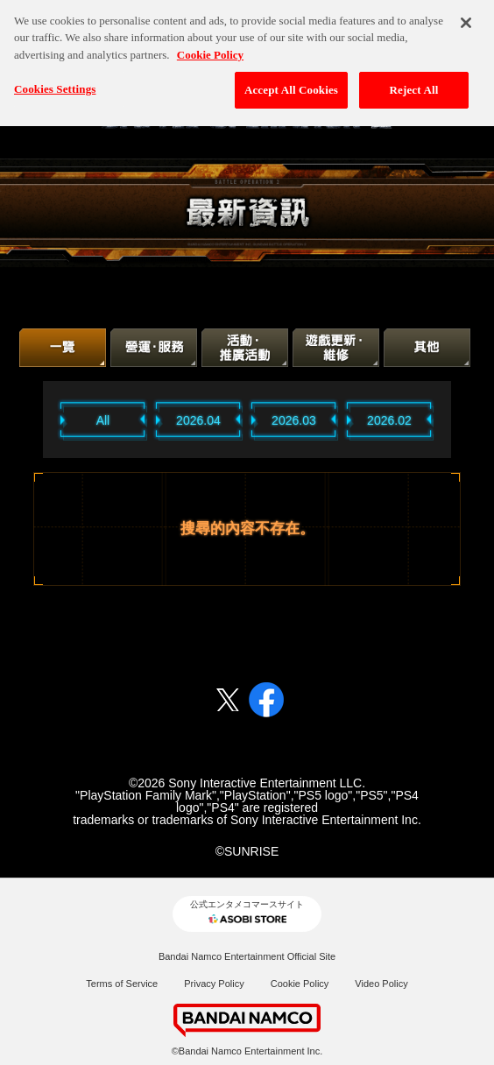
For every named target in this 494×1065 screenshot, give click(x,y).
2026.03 (294, 420)
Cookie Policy (300, 983)
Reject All (414, 85)
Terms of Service (122, 983)
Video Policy (381, 983)
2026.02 (389, 420)
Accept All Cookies (291, 85)
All (103, 420)
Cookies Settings (54, 84)
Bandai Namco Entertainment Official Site (247, 956)
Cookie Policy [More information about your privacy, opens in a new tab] (210, 49)
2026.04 (198, 420)
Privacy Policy (213, 983)
